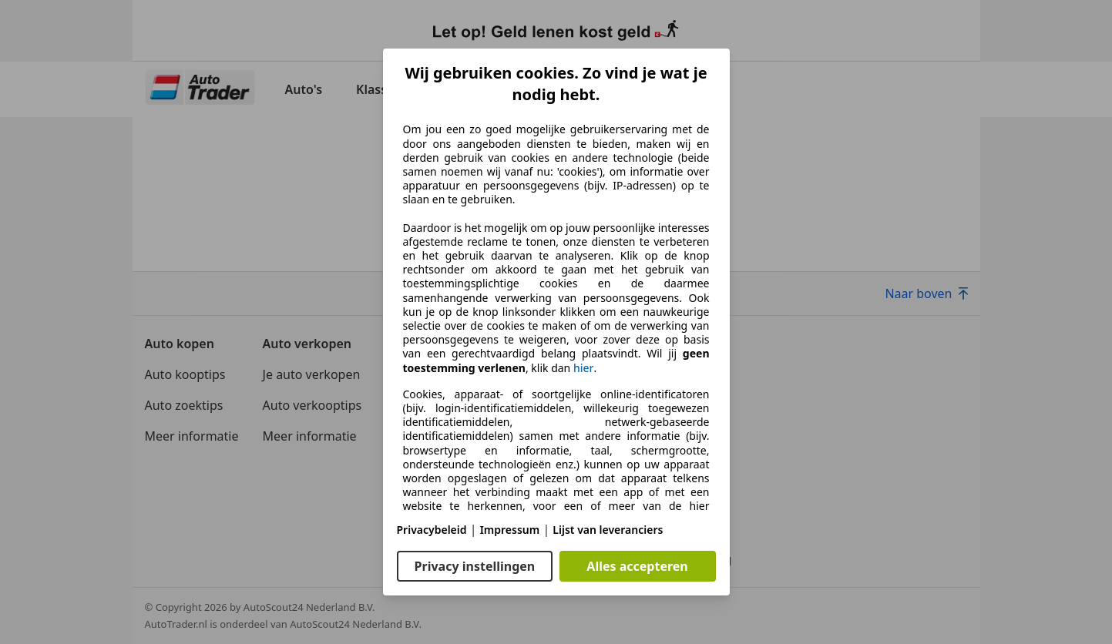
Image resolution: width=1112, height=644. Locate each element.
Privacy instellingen (475, 566)
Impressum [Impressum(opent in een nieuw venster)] (510, 529)
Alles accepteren (636, 566)
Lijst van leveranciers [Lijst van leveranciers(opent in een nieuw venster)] (608, 529)
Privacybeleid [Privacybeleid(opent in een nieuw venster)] (432, 529)
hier (583, 368)
